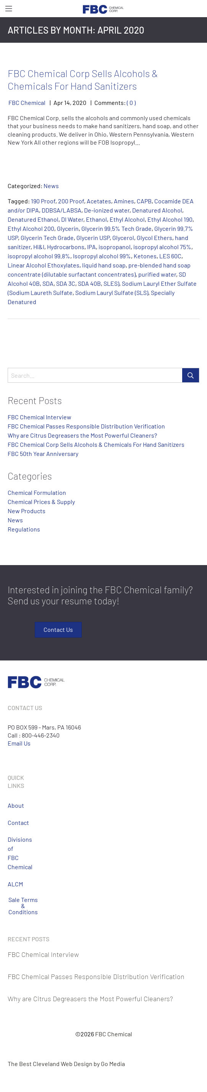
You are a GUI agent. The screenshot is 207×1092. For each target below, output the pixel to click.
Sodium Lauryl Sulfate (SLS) (111, 292)
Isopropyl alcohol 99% (102, 255)
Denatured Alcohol (157, 210)
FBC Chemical (26, 102)
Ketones (145, 255)
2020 (79, 102)
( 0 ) (131, 102)
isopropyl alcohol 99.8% (39, 255)
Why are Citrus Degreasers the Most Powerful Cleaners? (82, 435)
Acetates (99, 201)
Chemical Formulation (37, 492)
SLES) (111, 283)
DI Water (72, 219)
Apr (58, 102)
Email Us (19, 743)
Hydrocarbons (65, 246)
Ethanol (96, 219)
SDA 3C (65, 283)
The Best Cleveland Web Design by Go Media (66, 1063)
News (51, 185)
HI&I (38, 246)
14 (67, 102)
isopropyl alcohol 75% (162, 246)
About (13, 805)
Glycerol (123, 237)
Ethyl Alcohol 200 (31, 228)
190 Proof (43, 201)
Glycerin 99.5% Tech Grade (116, 228)
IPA (91, 246)
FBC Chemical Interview (39, 416)
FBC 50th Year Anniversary (43, 453)
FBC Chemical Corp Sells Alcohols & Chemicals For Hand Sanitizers (83, 79)
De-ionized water (106, 210)
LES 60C (170, 255)
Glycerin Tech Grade (47, 237)
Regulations (24, 529)
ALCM (13, 883)
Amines (124, 201)
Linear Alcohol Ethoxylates (43, 265)
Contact (13, 822)
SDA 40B (89, 283)
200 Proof (71, 201)
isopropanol (115, 246)
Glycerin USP (93, 237)
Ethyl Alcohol (127, 219)
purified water (157, 274)
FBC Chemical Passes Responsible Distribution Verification (86, 426)
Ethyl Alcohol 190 (169, 219)
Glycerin (68, 228)
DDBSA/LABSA (61, 210)
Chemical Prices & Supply (41, 501)
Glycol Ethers (154, 237)
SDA (47, 283)
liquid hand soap (104, 265)
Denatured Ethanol (33, 219)
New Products (26, 510)
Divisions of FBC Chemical (13, 853)
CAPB (144, 201)
